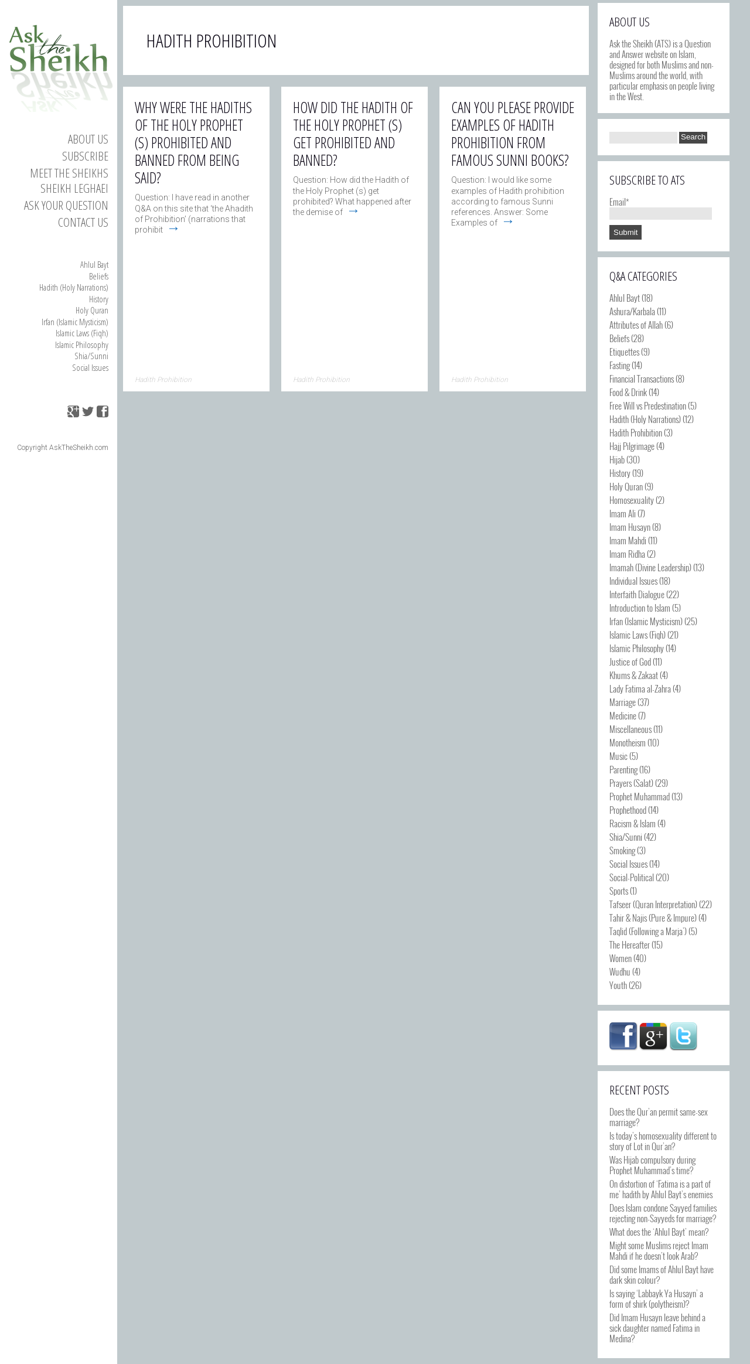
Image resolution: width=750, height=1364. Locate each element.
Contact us (83, 222)
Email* (660, 207)
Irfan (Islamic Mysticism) (75, 322)
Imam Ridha (627, 553)
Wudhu (619, 971)
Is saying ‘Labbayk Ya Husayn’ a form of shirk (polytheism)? (656, 1298)
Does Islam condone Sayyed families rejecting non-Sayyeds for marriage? (663, 1213)
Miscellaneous (630, 728)
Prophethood (627, 809)
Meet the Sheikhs (69, 173)
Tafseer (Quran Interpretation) (653, 904)
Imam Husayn (629, 526)
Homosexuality (631, 499)
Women (620, 958)
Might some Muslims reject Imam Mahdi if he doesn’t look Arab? (658, 1250)
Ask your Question (66, 205)
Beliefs (98, 276)
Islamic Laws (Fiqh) (82, 333)
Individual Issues (633, 580)
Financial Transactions (641, 378)
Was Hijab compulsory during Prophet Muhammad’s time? (652, 1165)
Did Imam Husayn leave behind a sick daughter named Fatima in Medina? (657, 1328)
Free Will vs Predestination (647, 405)
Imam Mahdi (627, 540)
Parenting (623, 769)
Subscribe (85, 156)
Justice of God (630, 661)
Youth (618, 984)
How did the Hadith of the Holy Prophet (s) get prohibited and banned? (353, 133)
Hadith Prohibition (635, 432)
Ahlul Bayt (94, 264)
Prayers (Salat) (631, 782)
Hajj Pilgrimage (631, 445)
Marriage (622, 701)
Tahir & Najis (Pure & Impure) (653, 917)
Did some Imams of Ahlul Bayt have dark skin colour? (661, 1274)
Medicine (622, 715)
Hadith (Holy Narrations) (73, 287)
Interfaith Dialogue (636, 594)
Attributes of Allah (636, 324)
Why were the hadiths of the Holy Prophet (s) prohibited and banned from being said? (193, 142)
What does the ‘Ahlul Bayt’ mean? (658, 1231)
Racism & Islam (632, 823)
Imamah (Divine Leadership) (650, 567)
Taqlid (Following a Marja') (648, 931)
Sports (618, 890)
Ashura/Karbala (632, 311)
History (98, 299)
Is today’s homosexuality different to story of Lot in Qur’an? (663, 1140)
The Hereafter (629, 944)
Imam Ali (622, 513)
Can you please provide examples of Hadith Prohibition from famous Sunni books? (512, 133)
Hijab (617, 459)
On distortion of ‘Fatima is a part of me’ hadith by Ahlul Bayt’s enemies (660, 1189)
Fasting (619, 365)
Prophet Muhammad (639, 796)
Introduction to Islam (639, 607)
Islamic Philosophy (81, 344)
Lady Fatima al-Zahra (640, 688)
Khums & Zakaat (633, 675)
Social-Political (631, 877)
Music (618, 755)
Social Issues (90, 367)
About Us (88, 139)
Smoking (622, 850)
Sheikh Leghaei (74, 188)
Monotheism (627, 742)
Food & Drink (628, 392)
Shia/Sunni (91, 356)
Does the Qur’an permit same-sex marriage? (658, 1116)
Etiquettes (624, 351)
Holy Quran (92, 310)
